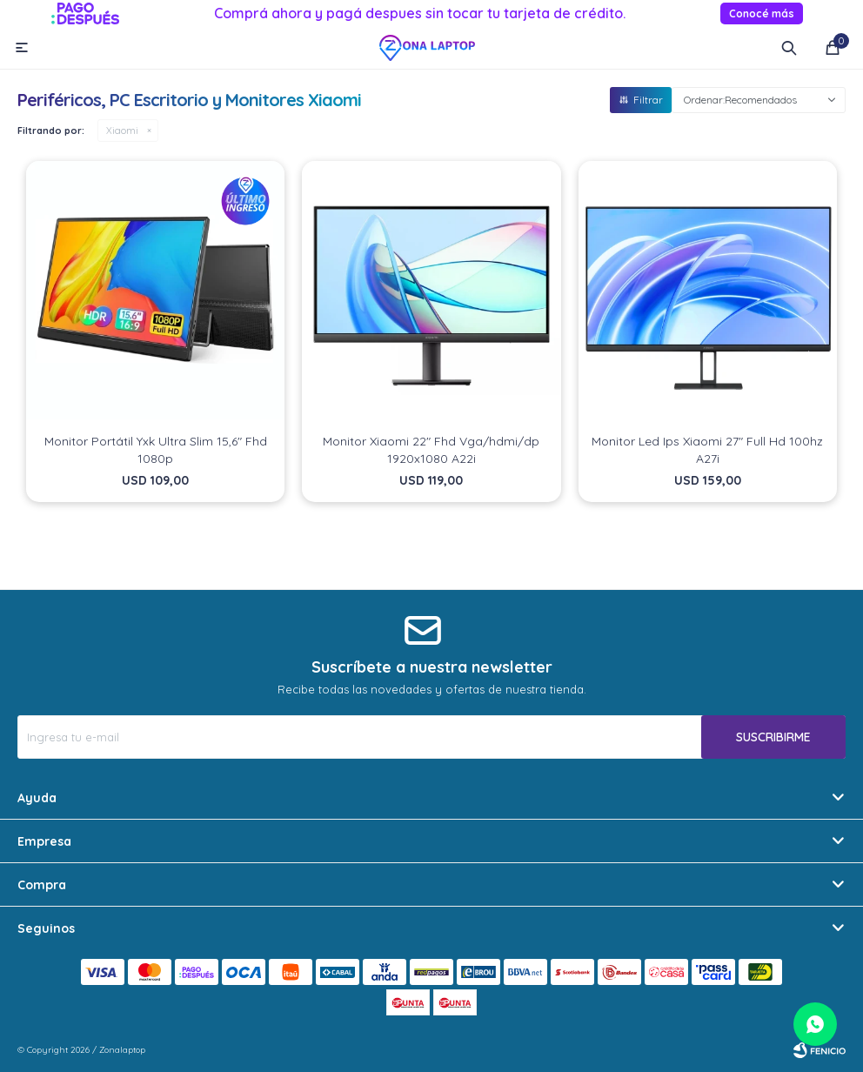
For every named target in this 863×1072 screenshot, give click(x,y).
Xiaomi (122, 130)
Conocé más (761, 13)
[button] (789, 48)
